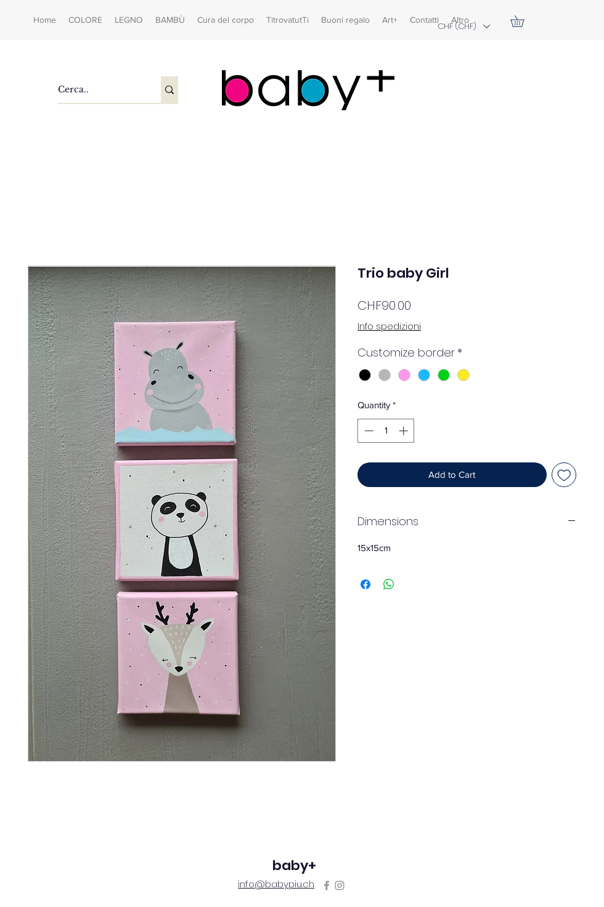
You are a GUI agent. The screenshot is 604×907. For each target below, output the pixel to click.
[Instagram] (339, 885)
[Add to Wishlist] (564, 475)
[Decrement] (367, 430)
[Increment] (404, 430)
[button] (463, 26)
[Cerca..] (96, 89)
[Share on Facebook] (365, 584)
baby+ (294, 865)
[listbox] (463, 26)
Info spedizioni (389, 327)
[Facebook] (326, 885)
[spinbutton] (386, 430)
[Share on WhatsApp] (389, 584)
